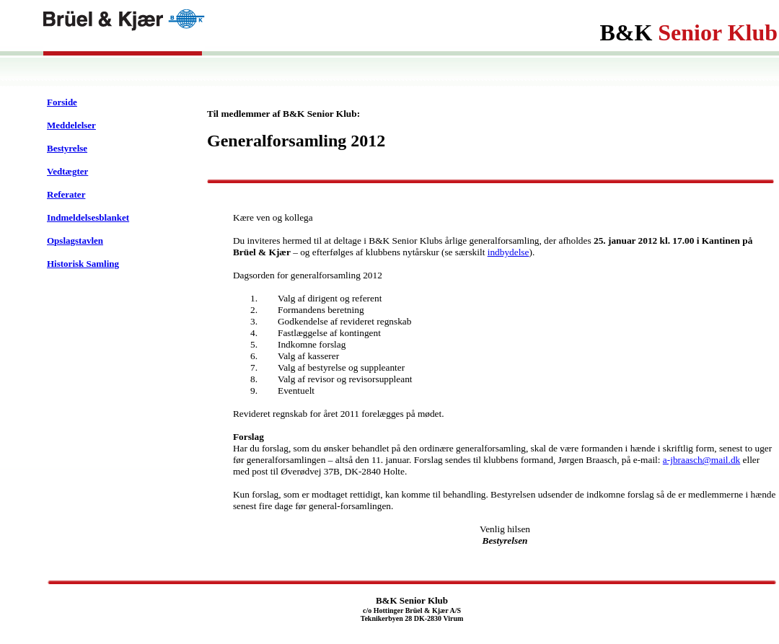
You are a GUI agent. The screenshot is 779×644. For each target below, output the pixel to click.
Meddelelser (71, 125)
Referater (66, 194)
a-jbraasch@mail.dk (701, 459)
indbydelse (508, 252)
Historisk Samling (83, 263)
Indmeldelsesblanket (88, 217)
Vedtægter (67, 171)
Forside (62, 102)
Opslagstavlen (75, 240)
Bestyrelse (67, 148)
